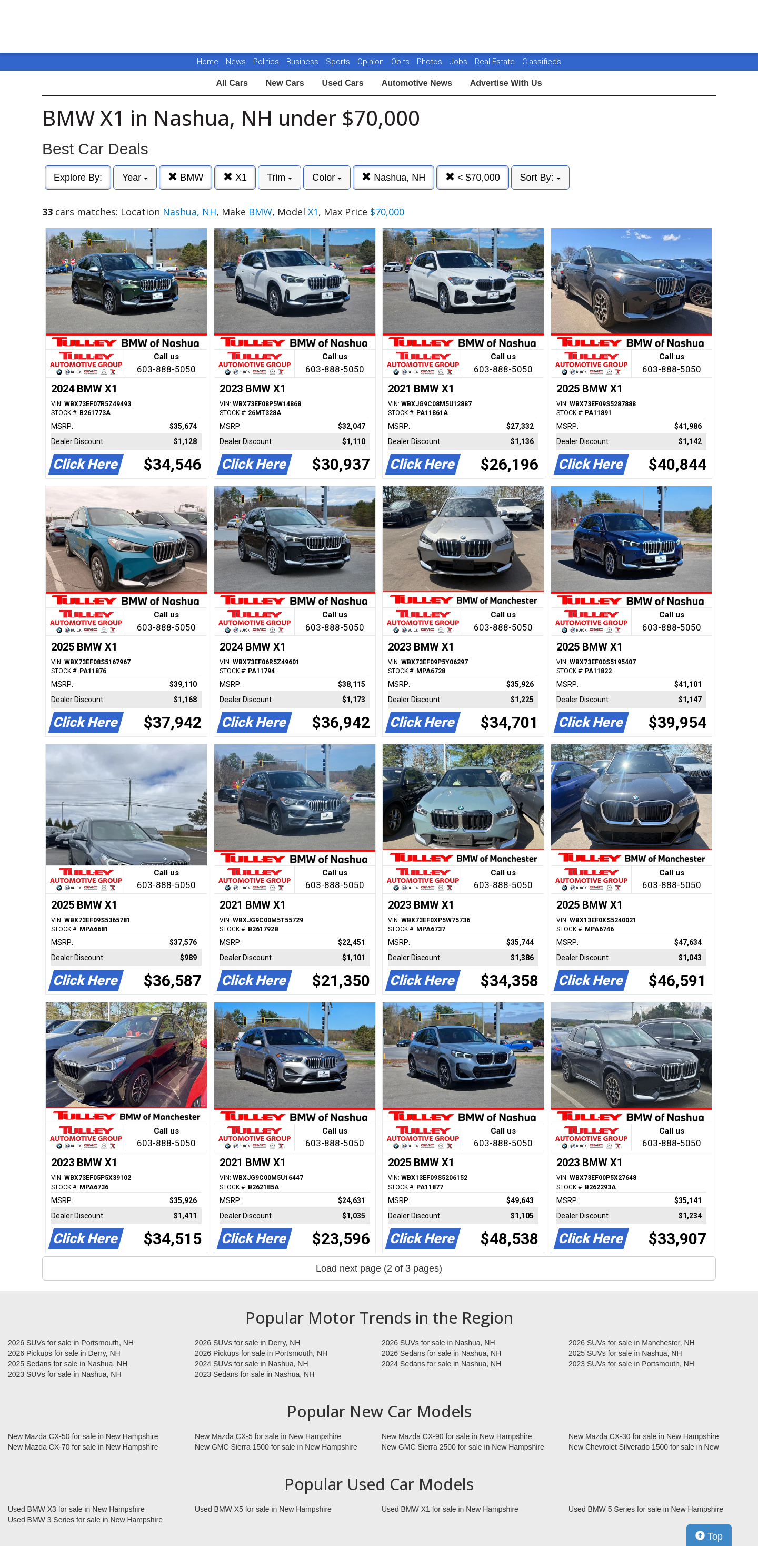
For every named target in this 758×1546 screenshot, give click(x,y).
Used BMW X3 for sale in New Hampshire (76, 1509)
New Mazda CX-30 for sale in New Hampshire (643, 1436)
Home (207, 61)
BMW (185, 177)
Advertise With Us (506, 82)
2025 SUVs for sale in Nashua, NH (625, 1353)
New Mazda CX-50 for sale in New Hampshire (83, 1436)
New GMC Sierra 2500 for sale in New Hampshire (463, 1447)
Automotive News (417, 82)
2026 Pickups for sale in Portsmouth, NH (261, 1353)
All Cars (231, 82)
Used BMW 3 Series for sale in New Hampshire (85, 1519)
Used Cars (343, 82)
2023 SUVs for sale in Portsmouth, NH (631, 1364)
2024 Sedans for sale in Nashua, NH (441, 1364)
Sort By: (540, 177)
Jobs (460, 61)
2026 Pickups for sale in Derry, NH (64, 1353)
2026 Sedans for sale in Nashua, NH (441, 1353)
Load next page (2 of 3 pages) (379, 1268)
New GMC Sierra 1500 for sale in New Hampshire (276, 1447)
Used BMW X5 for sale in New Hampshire (263, 1509)
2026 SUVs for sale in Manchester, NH (631, 1342)
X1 (235, 177)
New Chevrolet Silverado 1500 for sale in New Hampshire (643, 1447)
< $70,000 (472, 177)
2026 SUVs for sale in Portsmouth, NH (71, 1342)
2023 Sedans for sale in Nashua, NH (254, 1374)
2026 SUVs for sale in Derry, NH (247, 1342)
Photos (430, 61)
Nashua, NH (393, 177)
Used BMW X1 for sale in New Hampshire (450, 1509)
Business (303, 61)
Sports (339, 61)
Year (135, 177)
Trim (279, 177)
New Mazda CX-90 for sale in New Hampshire (457, 1436)
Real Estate (496, 61)
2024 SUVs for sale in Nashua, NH (251, 1364)
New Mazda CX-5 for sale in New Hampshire (268, 1436)
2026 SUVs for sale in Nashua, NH (438, 1342)
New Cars (285, 82)
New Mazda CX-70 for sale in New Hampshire (83, 1447)
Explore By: (78, 177)
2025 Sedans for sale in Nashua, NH (67, 1364)
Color (327, 177)
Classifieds (541, 61)
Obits (401, 61)
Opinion (371, 61)
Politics (266, 61)
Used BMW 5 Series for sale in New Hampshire (645, 1509)
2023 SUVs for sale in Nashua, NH (65, 1374)
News (236, 61)
